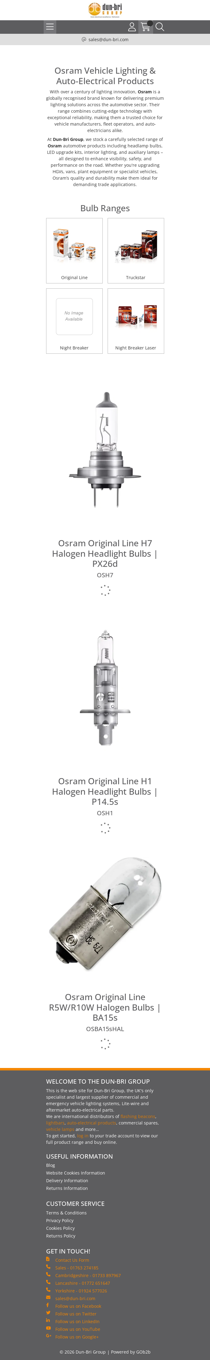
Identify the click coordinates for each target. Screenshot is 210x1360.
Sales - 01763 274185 (72, 1268)
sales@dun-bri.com (109, 39)
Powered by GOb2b (131, 1352)
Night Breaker (74, 348)
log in (83, 1136)
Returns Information (67, 1188)
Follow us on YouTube (73, 1329)
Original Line (74, 277)
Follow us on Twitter (71, 1314)
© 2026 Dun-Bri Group (83, 1352)
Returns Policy (60, 1236)
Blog (50, 1165)
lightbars (55, 1123)
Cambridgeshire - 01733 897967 (83, 1275)
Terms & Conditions (66, 1213)
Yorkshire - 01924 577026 (76, 1291)
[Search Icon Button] (160, 27)
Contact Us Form (67, 1260)
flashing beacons (138, 1116)
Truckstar (135, 277)
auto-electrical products (91, 1123)
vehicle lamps (60, 1129)
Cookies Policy (60, 1228)
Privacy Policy (59, 1220)
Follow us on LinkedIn (73, 1321)
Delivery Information (67, 1180)
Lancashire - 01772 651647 (78, 1283)
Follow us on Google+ (72, 1337)
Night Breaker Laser (135, 348)
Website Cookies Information (75, 1173)
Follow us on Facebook (73, 1306)
